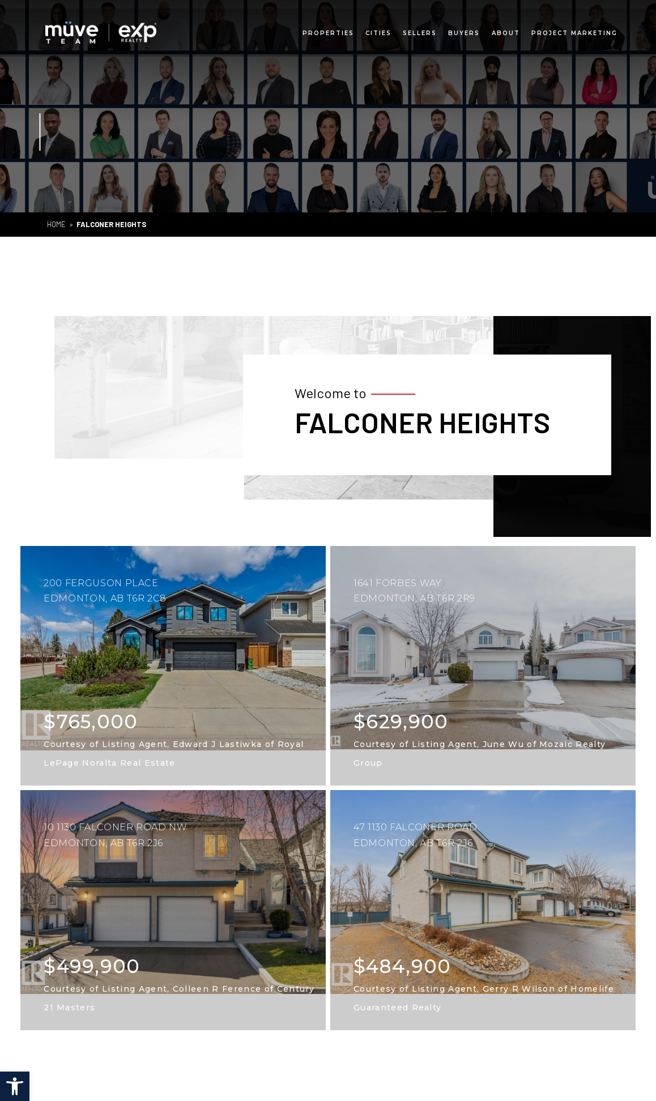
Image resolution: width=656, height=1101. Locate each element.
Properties (328, 30)
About (506, 30)
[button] (14, 1086)
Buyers (464, 30)
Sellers (420, 30)
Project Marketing (574, 30)
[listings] (173, 666)
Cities (378, 30)
